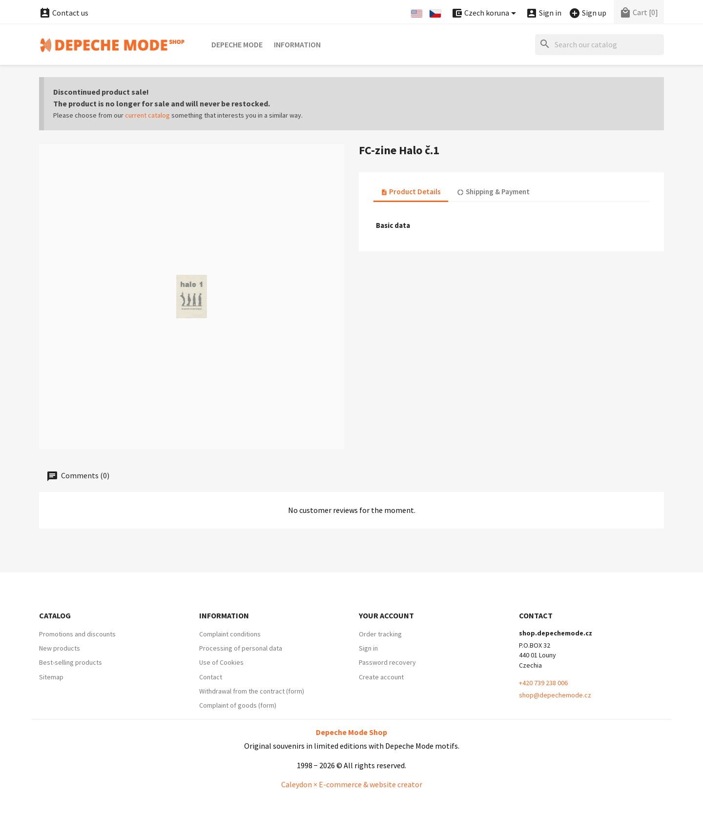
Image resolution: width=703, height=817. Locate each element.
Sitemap (51, 677)
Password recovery (387, 662)
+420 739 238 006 (543, 682)
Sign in (368, 648)
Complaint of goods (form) (237, 705)
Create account (381, 677)
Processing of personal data (240, 648)
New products (59, 648)
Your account (386, 615)
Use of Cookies (221, 662)
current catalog (147, 115)
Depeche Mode (237, 44)
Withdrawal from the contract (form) (251, 691)
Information (297, 44)
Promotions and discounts (77, 634)
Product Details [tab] (411, 191)
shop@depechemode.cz (555, 695)
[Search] (599, 44)
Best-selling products (70, 662)
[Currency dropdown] (485, 13)
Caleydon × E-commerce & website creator (351, 784)
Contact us (63, 13)
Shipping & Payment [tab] (493, 191)
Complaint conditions (230, 634)
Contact (210, 677)
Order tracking (380, 634)
